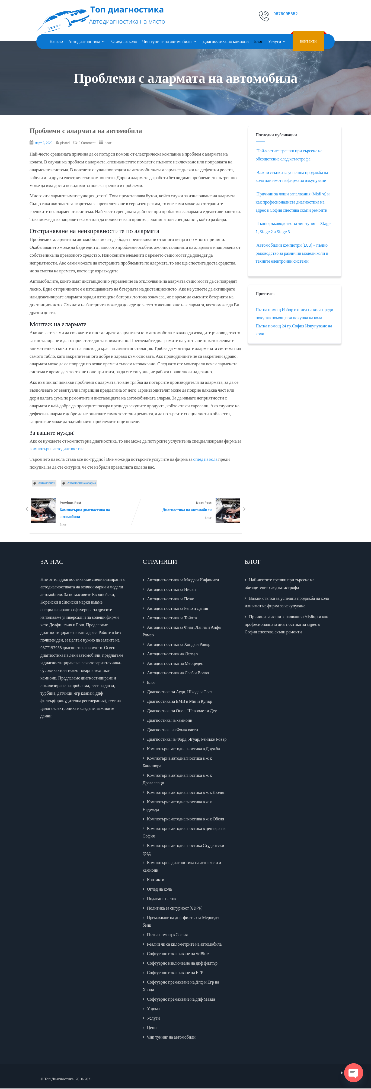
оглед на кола (205, 459)
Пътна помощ (269, 309)
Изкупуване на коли (275, 334)
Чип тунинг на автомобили (169, 41)
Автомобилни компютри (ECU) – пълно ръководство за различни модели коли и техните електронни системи (294, 253)
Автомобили (46, 483)
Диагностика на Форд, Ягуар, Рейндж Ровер (187, 740)
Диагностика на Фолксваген (172, 730)
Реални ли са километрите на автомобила (184, 945)
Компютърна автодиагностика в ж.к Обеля (185, 820)
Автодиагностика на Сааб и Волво (178, 673)
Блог (258, 41)
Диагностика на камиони (226, 41)
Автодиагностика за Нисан (171, 590)
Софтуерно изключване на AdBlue (178, 954)
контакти (308, 41)
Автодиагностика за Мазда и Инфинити (183, 581)
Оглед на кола (124, 41)
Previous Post (83, 510)
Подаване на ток (162, 899)
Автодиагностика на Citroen (172, 655)
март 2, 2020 (44, 142)
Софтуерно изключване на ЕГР (175, 973)
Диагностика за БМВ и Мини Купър (179, 702)
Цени (152, 1028)
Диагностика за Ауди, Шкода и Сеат (179, 692)
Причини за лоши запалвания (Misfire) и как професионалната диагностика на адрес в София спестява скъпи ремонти (294, 202)
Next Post (189, 507)
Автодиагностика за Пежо (170, 600)
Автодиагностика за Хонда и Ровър (178, 645)
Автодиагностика (87, 41)
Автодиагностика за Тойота (172, 618)
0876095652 (285, 14)
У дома (153, 1009)
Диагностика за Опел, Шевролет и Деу (182, 711)
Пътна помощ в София (167, 935)
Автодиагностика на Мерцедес (175, 664)
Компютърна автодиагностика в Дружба (183, 749)
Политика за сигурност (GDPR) (175, 909)
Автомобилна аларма (81, 483)
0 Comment (90, 142)
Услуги (277, 41)
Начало (56, 41)
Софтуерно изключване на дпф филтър (182, 964)
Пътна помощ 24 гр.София (290, 326)
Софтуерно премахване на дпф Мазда (181, 1000)
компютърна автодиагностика (58, 449)
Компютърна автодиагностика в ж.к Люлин (186, 793)
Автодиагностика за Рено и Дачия (177, 609)
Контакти (155, 880)
